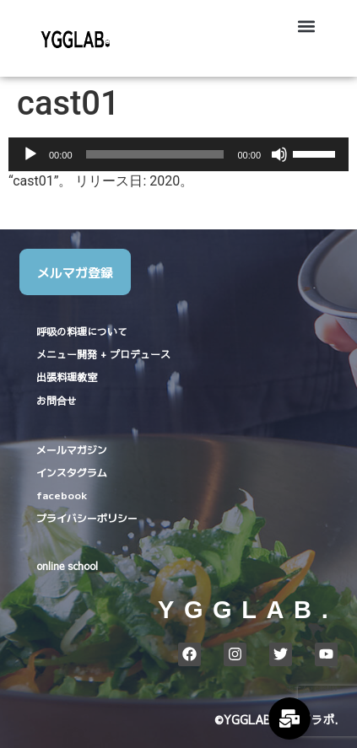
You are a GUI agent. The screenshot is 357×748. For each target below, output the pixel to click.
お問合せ (56, 400)
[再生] (30, 154)
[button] (307, 26)
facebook (61, 494)
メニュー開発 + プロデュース (103, 354)
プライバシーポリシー (87, 517)
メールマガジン (71, 449)
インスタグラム (71, 472)
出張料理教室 (66, 377)
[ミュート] (279, 154)
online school (67, 566)
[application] (178, 154)
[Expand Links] (289, 718)
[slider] (155, 154)
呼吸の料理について (81, 331)
